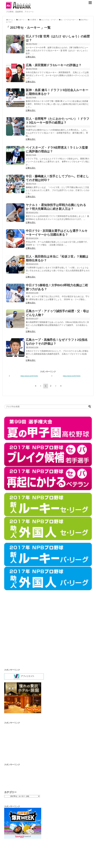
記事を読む (31, 57)
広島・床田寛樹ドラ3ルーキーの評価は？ (53, 65)
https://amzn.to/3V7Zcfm (29, 376)
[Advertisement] (39, 633)
